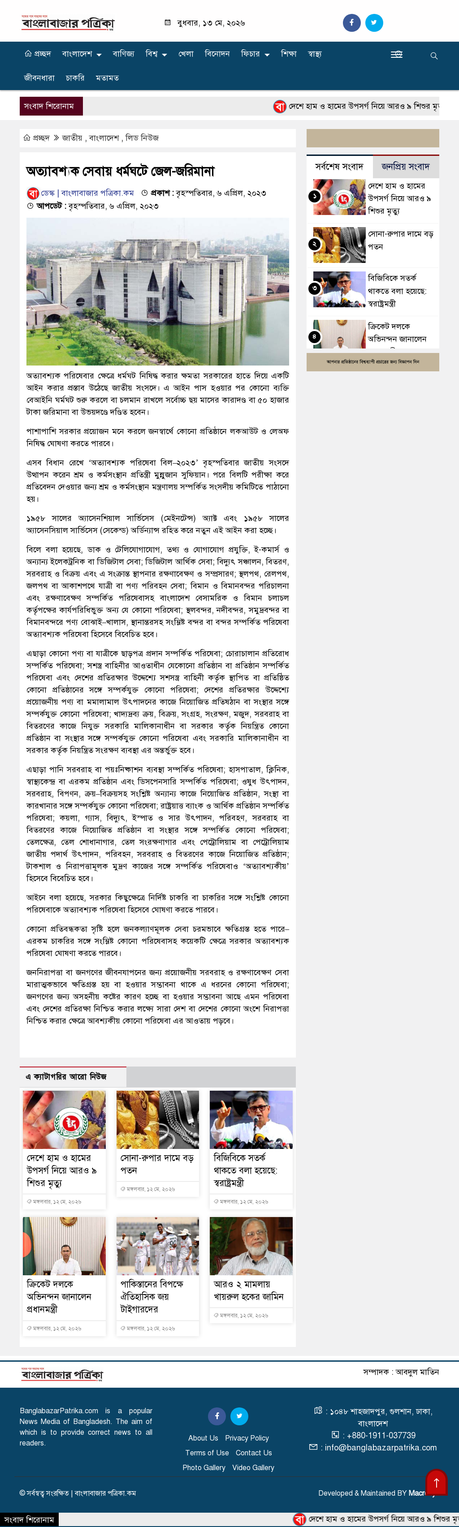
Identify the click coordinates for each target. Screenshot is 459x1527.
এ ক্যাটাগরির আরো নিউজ (66, 1077)
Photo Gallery (203, 1467)
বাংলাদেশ (77, 54)
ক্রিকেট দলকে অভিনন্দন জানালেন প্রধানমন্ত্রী (59, 1297)
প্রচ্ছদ (37, 54)
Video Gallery (253, 1467)
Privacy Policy (247, 1438)
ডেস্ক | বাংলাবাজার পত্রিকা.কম (80, 193)
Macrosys (424, 1493)
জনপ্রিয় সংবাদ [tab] (406, 166)
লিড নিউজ (142, 138)
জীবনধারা (39, 78)
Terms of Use (207, 1453)
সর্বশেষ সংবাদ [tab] (340, 166)
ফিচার (250, 54)
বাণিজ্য (123, 54)
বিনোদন (217, 54)
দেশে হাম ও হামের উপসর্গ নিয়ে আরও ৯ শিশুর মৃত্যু (365, 106)
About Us (203, 1438)
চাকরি (75, 78)
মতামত (107, 78)
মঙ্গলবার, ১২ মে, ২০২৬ (53, 1202)
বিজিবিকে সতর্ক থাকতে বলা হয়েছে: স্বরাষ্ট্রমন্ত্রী (245, 1171)
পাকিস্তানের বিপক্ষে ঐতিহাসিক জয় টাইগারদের (152, 1297)
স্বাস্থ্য (315, 54)
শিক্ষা (289, 54)
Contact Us (254, 1453)
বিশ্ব (151, 54)
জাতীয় (72, 138)
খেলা (186, 54)
